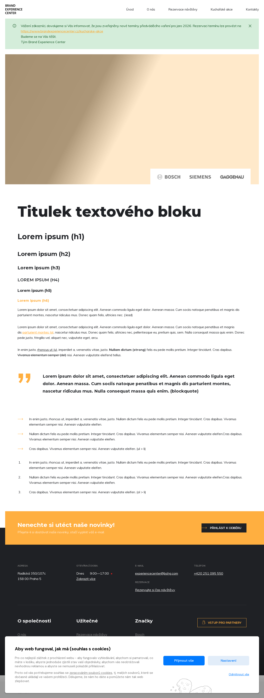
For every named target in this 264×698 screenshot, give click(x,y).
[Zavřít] (250, 25)
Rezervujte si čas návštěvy (155, 590)
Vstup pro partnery (221, 622)
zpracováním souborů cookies (91, 673)
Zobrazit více (85, 579)
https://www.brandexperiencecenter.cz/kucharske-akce (62, 31)
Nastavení (228, 660)
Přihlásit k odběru (225, 528)
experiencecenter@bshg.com (156, 573)
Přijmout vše (184, 660)
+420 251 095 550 (208, 573)
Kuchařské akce (222, 9)
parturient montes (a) (38, 332)
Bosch (139, 634)
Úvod (130, 9)
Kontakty (252, 9)
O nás (151, 9)
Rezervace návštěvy (182, 9)
